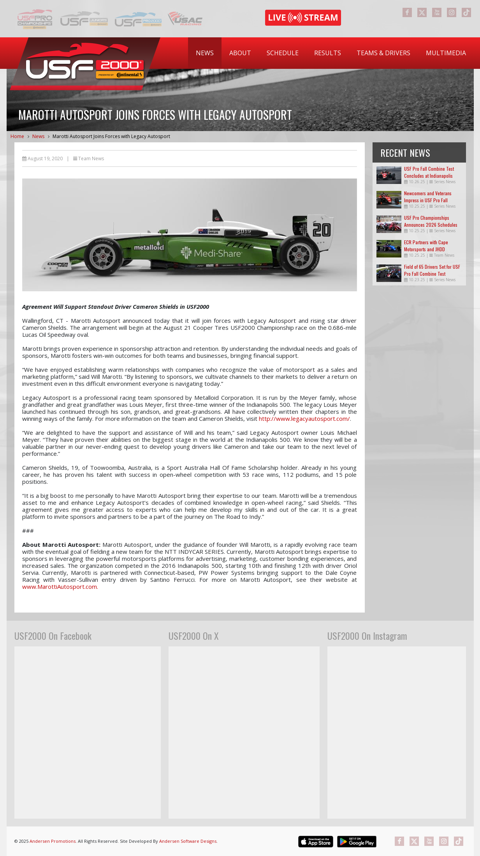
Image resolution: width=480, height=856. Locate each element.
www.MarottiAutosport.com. (60, 586)
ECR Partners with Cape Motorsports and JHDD (426, 245)
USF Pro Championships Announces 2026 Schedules (430, 221)
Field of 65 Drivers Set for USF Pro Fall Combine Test (432, 270)
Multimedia (446, 53)
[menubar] (331, 53)
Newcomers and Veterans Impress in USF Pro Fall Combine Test (428, 200)
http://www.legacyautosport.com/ (304, 418)
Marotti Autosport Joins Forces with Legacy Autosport (111, 136)
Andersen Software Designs (187, 841)
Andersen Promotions (53, 841)
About (240, 53)
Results (327, 53)
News (205, 53)
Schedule (283, 53)
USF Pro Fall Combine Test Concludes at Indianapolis (429, 172)
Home (17, 136)
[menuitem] (205, 53)
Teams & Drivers (383, 53)
